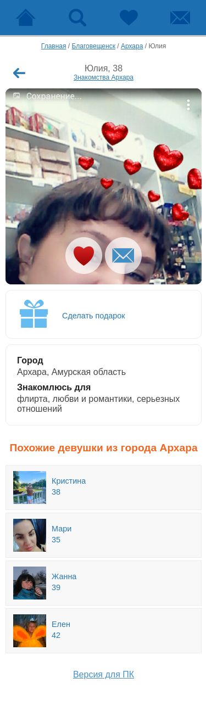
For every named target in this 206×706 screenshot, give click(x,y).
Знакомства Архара (103, 77)
